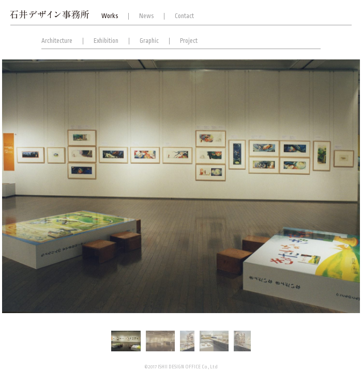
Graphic (149, 40)
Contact (184, 16)
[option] (181, 186)
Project (189, 40)
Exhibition (106, 40)
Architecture (56, 40)
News (146, 16)
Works (109, 16)
